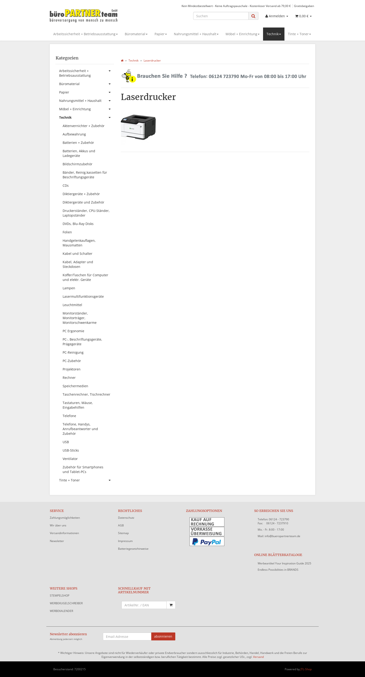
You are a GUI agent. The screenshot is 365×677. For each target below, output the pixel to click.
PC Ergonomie (73, 331)
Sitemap (123, 533)
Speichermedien (75, 386)
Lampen (69, 288)
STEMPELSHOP (59, 596)
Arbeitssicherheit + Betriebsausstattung (85, 34)
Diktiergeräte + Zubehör (81, 194)
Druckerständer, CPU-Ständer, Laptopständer (86, 213)
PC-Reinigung (73, 352)
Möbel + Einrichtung (243, 34)
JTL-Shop (306, 669)
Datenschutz (126, 518)
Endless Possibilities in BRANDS (278, 570)
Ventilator (70, 458)
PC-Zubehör (72, 361)
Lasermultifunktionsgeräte (83, 296)
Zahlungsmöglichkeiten (65, 518)
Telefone (69, 416)
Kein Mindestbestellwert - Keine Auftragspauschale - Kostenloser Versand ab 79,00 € (236, 6)
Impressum (125, 541)
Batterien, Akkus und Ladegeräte (79, 153)
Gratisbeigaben (304, 6)
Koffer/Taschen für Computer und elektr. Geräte (85, 277)
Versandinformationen (64, 533)
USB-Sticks (71, 450)
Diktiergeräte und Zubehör (83, 202)
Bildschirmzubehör (77, 164)
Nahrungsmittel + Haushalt (196, 34)
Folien (67, 232)
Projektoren (72, 369)
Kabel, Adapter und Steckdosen (78, 264)
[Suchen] (221, 16)
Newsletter (57, 541)
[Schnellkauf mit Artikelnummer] (144, 605)
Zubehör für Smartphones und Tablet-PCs (83, 469)
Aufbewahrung (74, 134)
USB (66, 442)
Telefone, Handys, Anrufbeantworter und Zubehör (80, 429)
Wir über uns (58, 525)
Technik (274, 34)
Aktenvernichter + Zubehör (84, 126)
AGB (121, 525)
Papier (161, 34)
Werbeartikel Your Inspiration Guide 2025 (284, 563)
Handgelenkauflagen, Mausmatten (79, 242)
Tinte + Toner (299, 34)
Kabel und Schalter (77, 253)
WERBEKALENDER (61, 611)
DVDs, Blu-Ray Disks (78, 223)
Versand (258, 657)
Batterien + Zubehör (78, 142)
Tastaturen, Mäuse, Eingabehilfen (78, 405)
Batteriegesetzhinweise (133, 549)
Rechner (69, 377)
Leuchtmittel (72, 305)
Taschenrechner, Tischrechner (86, 394)
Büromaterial (136, 34)
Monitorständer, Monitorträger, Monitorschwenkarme (80, 318)
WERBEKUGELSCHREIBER (66, 603)
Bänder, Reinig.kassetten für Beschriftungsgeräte (85, 174)
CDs (66, 185)
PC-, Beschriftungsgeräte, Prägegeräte (82, 341)
